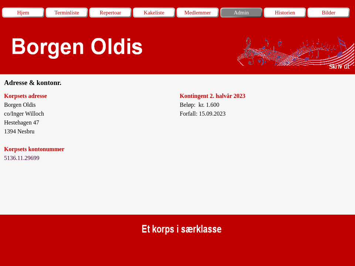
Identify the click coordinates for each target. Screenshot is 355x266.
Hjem (23, 13)
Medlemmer (198, 13)
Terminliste (66, 13)
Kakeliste (154, 13)
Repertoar (110, 13)
